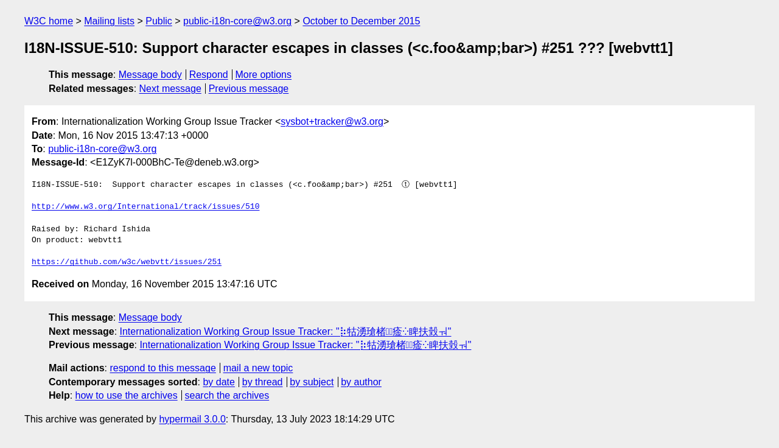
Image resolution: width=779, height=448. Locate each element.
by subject (312, 382)
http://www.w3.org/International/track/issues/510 (145, 206)
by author (361, 382)
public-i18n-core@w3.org (237, 21)
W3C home (48, 21)
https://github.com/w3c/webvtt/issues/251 (127, 262)
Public (158, 21)
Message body (150, 74)
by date (218, 382)
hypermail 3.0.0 (192, 419)
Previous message (249, 88)
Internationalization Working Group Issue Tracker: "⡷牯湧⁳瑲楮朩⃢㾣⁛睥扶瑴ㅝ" (286, 331)
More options (264, 74)
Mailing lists (109, 21)
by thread (262, 382)
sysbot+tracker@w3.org (332, 121)
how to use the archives (126, 395)
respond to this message (162, 368)
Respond (208, 74)
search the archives (227, 395)
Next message (170, 88)
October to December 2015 (361, 21)
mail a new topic (258, 368)
